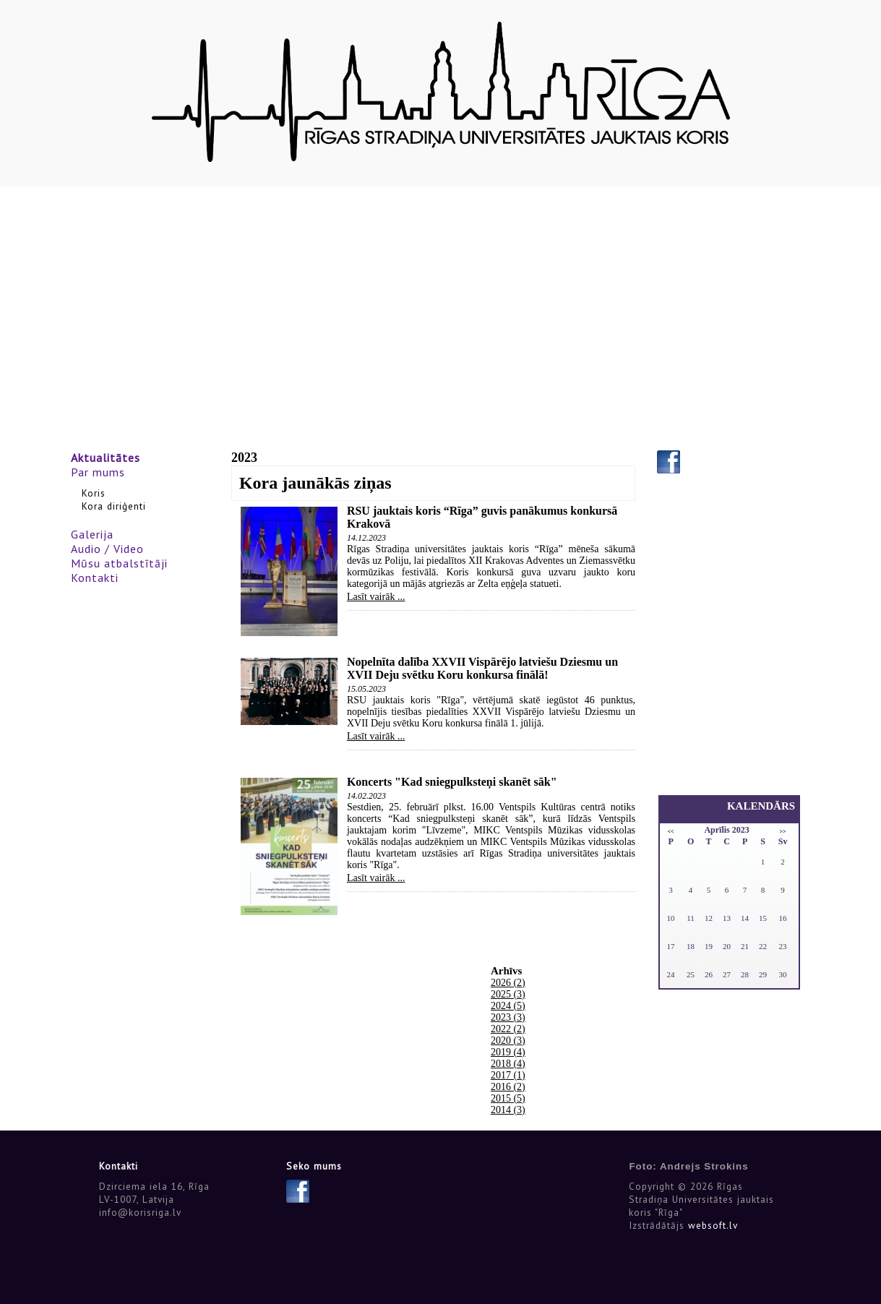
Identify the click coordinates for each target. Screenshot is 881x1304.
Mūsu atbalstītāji (119, 563)
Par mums (98, 472)
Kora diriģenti (114, 505)
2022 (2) (508, 1029)
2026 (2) (508, 982)
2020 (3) (508, 1040)
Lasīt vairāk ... (376, 596)
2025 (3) (508, 994)
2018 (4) (508, 1063)
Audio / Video (107, 548)
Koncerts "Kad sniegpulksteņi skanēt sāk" (452, 782)
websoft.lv (713, 1225)
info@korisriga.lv (140, 1212)
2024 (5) (508, 1005)
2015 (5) (508, 1098)
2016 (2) (508, 1086)
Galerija (92, 534)
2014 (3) (508, 1109)
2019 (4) (508, 1052)
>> (783, 831)
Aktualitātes (105, 457)
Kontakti (95, 577)
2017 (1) (508, 1075)
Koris (94, 492)
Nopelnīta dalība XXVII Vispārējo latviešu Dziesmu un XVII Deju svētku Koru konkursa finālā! (482, 668)
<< (671, 831)
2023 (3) (508, 1017)
